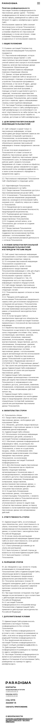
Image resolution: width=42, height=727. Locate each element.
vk (15, 702)
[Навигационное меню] (38, 3)
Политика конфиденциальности (19, 718)
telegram (9, 702)
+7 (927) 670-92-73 (12, 691)
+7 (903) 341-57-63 (12, 696)
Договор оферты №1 (14, 720)
